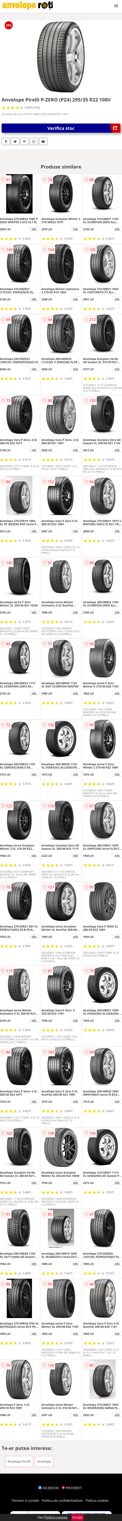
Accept (77, 1517)
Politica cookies (97, 1500)
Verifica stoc (83, 128)
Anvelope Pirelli (19, 1461)
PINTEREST (72, 1488)
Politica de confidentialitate (62, 1500)
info (33, 229)
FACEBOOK (48, 1488)
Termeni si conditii (25, 1500)
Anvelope (44, 1461)
